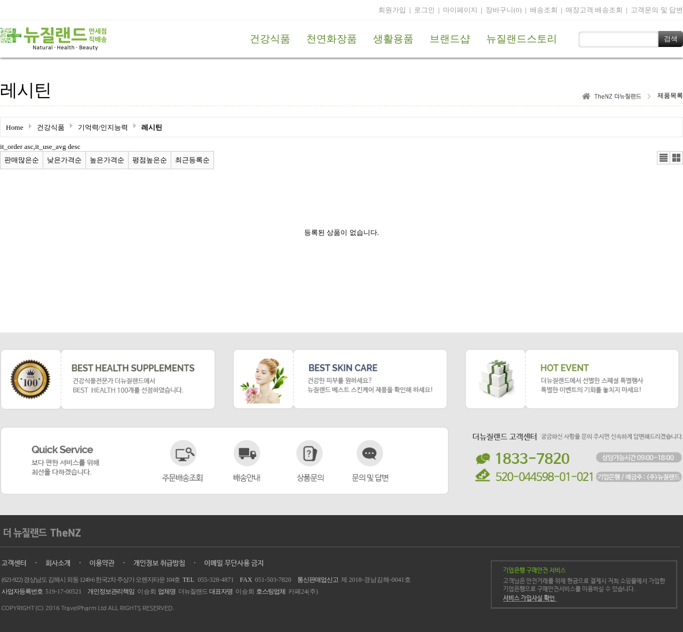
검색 (671, 39)
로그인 (424, 10)
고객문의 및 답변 (657, 10)
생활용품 (393, 38)
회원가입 (392, 10)
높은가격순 (107, 160)
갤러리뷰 (676, 157)
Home (14, 127)
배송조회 (544, 10)
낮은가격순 (64, 160)
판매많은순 (21, 160)
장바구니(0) (504, 10)
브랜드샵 (450, 38)
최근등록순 (192, 160)
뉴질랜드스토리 (521, 38)
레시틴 (151, 127)
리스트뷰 (663, 157)
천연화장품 (331, 38)
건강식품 (270, 38)
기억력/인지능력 (103, 127)
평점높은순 (149, 160)
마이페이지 (460, 10)
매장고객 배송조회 (594, 10)
